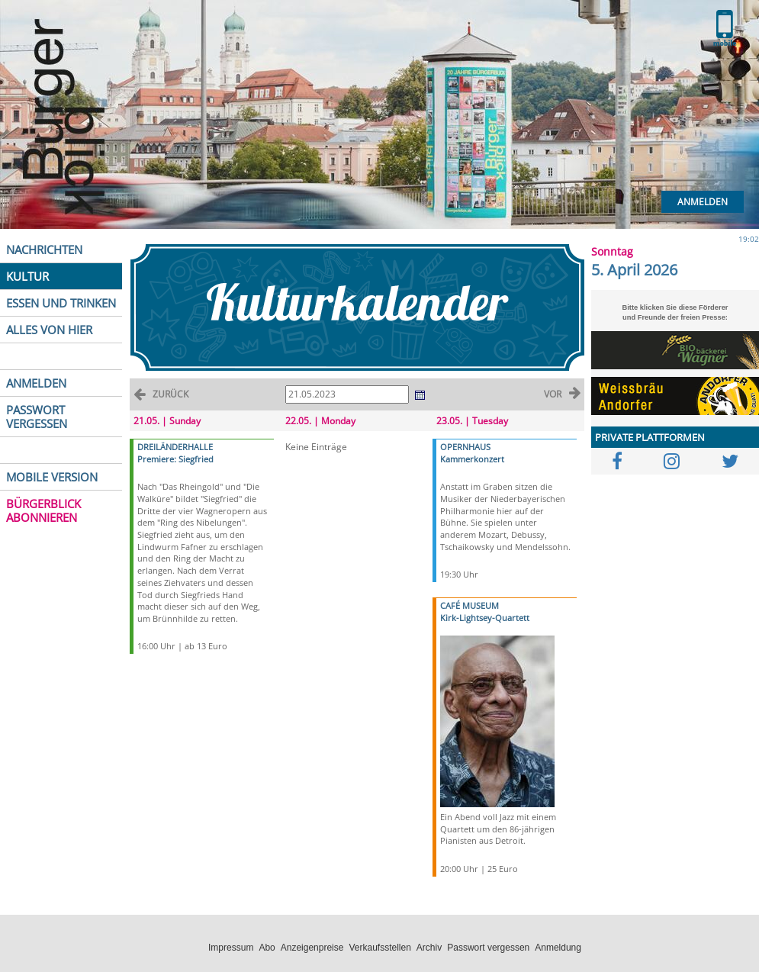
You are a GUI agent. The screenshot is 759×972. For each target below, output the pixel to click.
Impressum (230, 947)
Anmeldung (558, 947)
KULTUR (27, 276)
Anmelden (702, 201)
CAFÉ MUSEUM (469, 605)
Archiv (429, 947)
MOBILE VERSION (52, 476)
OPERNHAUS (465, 446)
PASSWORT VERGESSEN (36, 416)
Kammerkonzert (472, 459)
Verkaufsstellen (379, 947)
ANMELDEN (36, 383)
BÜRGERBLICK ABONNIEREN (43, 510)
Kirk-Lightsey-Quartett (484, 617)
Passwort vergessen (488, 947)
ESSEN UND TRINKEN (61, 303)
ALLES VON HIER (49, 329)
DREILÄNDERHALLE (175, 446)
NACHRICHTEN (44, 249)
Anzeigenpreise (312, 947)
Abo (267, 947)
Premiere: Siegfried (175, 459)
